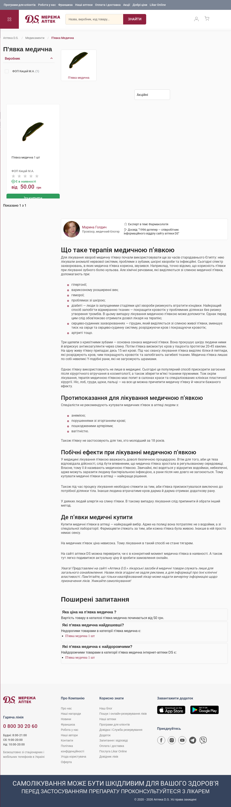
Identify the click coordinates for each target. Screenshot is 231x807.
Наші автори (69, 734)
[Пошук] (134, 20)
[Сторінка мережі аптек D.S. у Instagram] (172, 741)
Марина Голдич (94, 227)
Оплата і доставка (108, 5)
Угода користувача (73, 756)
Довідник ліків (108, 756)
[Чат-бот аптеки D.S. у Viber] (203, 741)
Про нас (66, 708)
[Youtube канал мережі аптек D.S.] (182, 741)
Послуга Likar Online (113, 750)
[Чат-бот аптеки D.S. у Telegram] (192, 741)
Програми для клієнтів (20, 5)
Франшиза (65, 5)
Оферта (66, 761)
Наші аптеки (84, 5)
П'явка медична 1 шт (80, 635)
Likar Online (158, 5)
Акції (126, 5)
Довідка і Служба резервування (120, 729)
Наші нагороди (71, 713)
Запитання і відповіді (113, 740)
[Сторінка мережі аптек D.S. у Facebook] (161, 741)
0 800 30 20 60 (20, 726)
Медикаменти (34, 38)
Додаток (105, 734)
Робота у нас (47, 5)
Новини (66, 718)
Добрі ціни (140, 5)
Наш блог (105, 708)
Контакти (67, 740)
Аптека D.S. (10, 38)
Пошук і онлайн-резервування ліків (123, 713)
